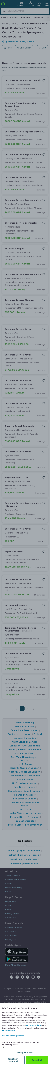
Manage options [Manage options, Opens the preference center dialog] (25, 1052)
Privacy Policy (8, 1030)
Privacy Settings (33, 1025)
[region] (25, 1034)
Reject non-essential (13, 1060)
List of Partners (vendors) (13, 1036)
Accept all (37, 1060)
